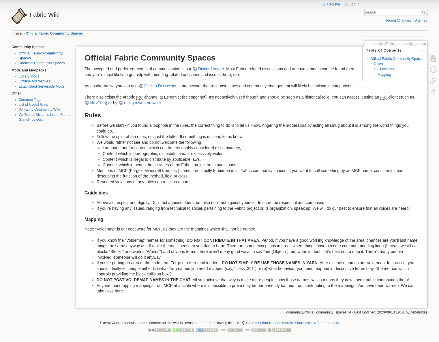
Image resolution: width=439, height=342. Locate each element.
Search (424, 12)
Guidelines (385, 69)
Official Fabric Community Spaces (54, 33)
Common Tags (30, 100)
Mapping (384, 75)
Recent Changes (398, 20)
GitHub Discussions (161, 86)
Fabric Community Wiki (42, 109)
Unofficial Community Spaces (42, 63)
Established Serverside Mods (42, 86)
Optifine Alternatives (34, 81)
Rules (378, 64)
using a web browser (142, 103)
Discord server (211, 69)
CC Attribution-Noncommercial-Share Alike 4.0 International (292, 323)
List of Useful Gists (33, 105)
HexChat (98, 103)
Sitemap (420, 20)
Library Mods (29, 76)
